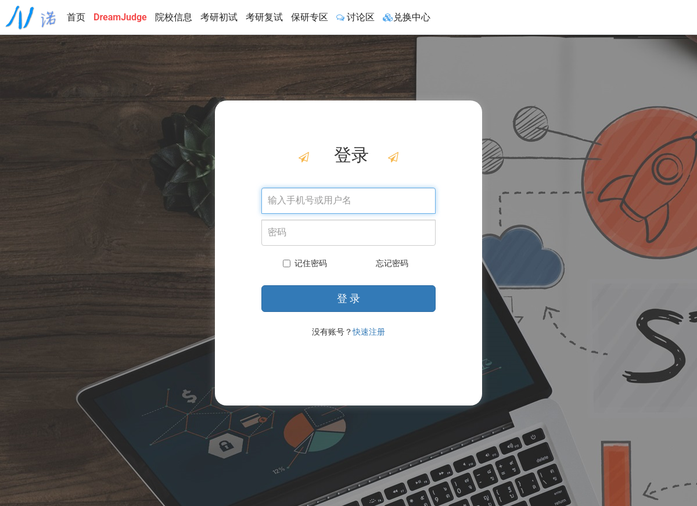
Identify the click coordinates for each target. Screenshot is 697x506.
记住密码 (305, 263)
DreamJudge (120, 17)
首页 (76, 17)
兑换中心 (406, 17)
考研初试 (219, 17)
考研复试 (264, 17)
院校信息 (173, 17)
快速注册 (369, 331)
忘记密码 (392, 263)
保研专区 (309, 17)
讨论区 (355, 17)
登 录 (348, 298)
